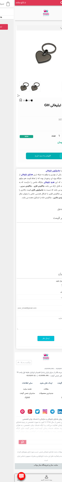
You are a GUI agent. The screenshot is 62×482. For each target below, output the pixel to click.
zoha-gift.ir (6, 2)
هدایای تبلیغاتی (11, 174)
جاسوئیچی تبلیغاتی (52, 28)
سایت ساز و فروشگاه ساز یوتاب (31, 465)
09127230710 (16, 375)
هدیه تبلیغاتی (33, 182)
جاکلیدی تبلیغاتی (53, 170)
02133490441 (28, 375)
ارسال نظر (31, 338)
